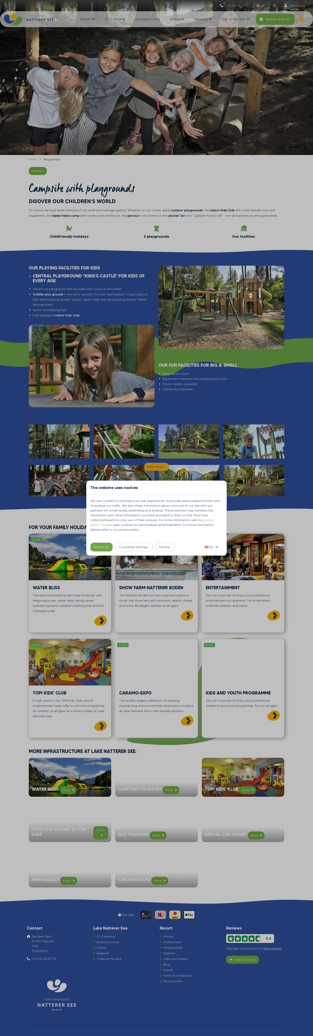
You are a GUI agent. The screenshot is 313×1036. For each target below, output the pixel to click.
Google (106, 525)
